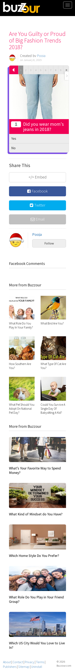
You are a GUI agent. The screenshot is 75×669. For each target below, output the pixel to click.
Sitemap (23, 667)
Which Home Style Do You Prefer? (34, 555)
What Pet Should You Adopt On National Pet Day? (21, 409)
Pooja (41, 55)
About (7, 662)
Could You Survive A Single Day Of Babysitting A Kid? (53, 409)
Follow (49, 243)
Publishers (9, 667)
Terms (40, 662)
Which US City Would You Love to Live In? (37, 645)
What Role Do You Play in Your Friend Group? (36, 599)
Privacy (29, 662)
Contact (18, 662)
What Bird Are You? (52, 323)
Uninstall (36, 667)
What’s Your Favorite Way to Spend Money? (35, 470)
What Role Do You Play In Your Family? (21, 325)
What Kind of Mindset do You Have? (35, 514)
